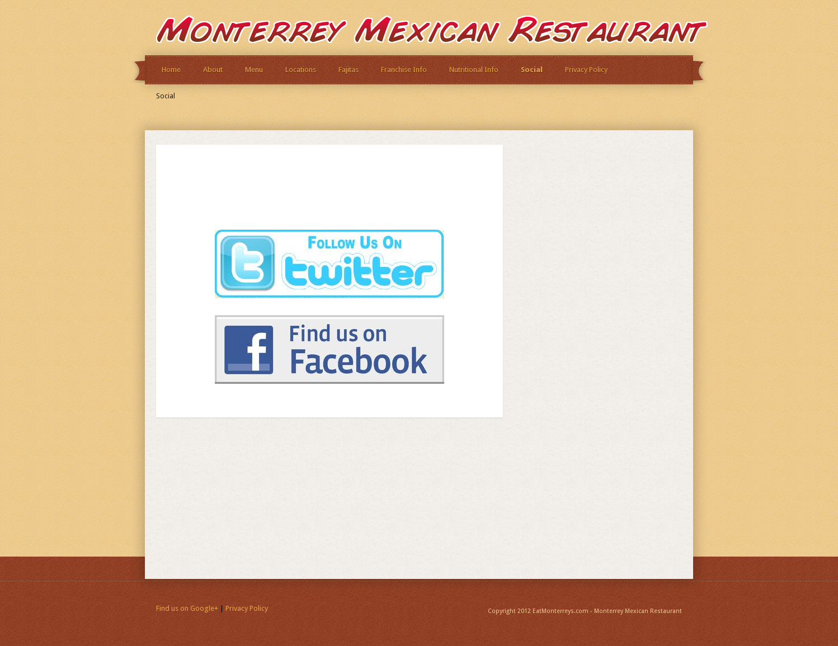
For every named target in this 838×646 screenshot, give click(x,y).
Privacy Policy (586, 69)
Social (532, 69)
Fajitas (348, 69)
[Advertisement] (304, 191)
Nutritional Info (473, 69)
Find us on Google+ (187, 608)
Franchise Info (404, 69)
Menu (254, 69)
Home (171, 69)
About (213, 69)
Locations (300, 69)
